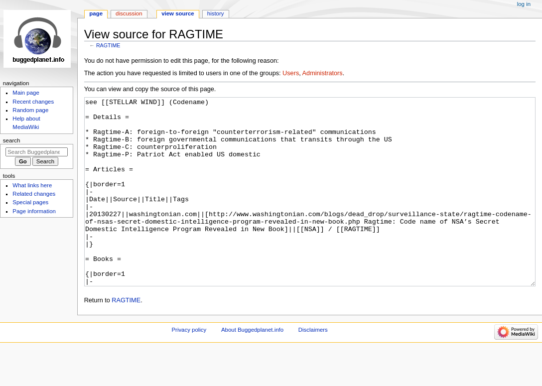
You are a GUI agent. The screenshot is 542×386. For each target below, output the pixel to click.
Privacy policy (188, 367)
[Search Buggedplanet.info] (36, 151)
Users (290, 73)
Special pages (30, 202)
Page (96, 13)
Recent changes (33, 102)
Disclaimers (313, 367)
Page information (34, 211)
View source (177, 13)
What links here (32, 185)
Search (11, 140)
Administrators (322, 73)
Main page (25, 93)
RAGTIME (108, 45)
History (215, 13)
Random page (30, 110)
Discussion (129, 13)
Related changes (33, 194)
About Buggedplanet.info (252, 367)
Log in (524, 4)
